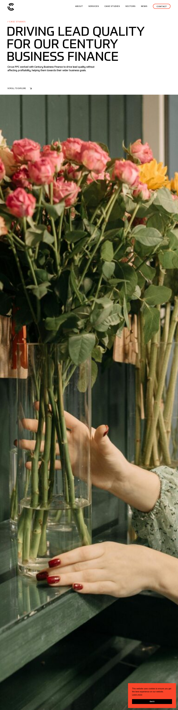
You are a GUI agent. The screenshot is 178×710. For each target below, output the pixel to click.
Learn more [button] (137, 695)
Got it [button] (152, 701)
